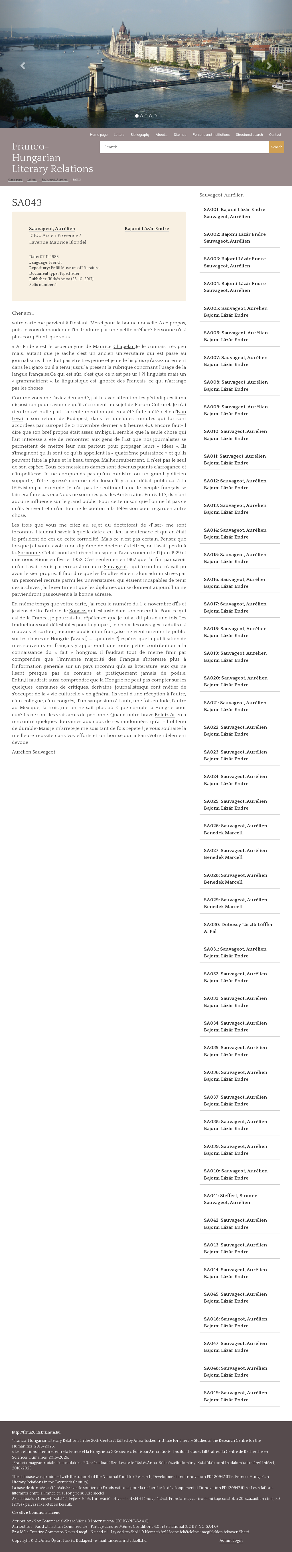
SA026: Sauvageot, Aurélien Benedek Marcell (235, 829)
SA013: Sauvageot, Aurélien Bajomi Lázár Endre (235, 509)
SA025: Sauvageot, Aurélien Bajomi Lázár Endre (235, 805)
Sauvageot (115, 566)
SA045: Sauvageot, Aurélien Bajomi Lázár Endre (235, 1298)
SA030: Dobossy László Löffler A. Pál (238, 928)
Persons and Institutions (211, 135)
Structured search (249, 135)
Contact (275, 135)
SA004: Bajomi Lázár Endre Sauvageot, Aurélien (235, 287)
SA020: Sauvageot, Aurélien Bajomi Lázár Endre (235, 681)
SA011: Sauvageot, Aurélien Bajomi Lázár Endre (235, 460)
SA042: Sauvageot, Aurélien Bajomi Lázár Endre (235, 1224)
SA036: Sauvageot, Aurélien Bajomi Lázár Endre (235, 1076)
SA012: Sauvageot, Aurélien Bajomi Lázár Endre (235, 484)
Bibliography (140, 135)
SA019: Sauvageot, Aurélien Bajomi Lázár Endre (235, 657)
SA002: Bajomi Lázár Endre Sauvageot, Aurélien (235, 238)
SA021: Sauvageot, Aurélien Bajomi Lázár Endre (235, 706)
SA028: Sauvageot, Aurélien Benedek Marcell (235, 879)
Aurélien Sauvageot (33, 752)
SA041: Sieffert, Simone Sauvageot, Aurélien (230, 1199)
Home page (99, 135)
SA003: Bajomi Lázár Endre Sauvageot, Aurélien (235, 262)
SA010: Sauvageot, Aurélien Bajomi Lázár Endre (235, 435)
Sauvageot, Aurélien (55, 179)
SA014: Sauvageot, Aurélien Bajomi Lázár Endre (235, 534)
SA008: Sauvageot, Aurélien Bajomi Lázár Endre (236, 386)
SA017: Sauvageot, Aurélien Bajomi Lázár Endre (235, 607)
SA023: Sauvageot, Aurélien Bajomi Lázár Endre (235, 755)
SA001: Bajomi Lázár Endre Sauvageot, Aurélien (234, 213)
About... (161, 135)
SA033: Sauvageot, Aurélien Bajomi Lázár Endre (235, 1002)
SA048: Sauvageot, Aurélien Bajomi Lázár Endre (235, 1372)
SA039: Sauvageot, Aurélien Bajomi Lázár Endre (235, 1150)
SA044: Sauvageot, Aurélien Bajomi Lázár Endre (235, 1273)
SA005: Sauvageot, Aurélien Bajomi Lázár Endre (235, 312)
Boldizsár (165, 714)
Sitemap (180, 135)
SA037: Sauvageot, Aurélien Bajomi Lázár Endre (235, 1101)
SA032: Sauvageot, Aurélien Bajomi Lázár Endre (235, 977)
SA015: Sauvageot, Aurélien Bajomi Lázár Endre (235, 558)
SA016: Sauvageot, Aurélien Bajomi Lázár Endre (235, 583)
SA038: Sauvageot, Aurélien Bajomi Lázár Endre (235, 1125)
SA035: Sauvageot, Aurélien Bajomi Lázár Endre (235, 1051)
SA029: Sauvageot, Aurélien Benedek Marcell (235, 903)
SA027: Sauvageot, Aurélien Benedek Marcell (235, 854)
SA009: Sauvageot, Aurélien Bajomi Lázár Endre (236, 410)
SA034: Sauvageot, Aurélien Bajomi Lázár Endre (235, 1027)
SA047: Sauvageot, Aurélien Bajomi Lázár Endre (235, 1347)
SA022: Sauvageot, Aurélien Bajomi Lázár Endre (235, 731)
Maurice (114, 346)
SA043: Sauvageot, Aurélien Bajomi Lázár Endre (235, 1248)
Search (276, 147)
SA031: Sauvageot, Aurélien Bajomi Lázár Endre (235, 953)
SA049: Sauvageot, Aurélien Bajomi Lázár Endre (235, 1396)
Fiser (156, 525)
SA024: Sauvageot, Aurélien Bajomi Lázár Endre (235, 780)
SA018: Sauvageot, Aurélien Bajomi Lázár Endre (235, 632)
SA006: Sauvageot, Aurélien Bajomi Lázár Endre (236, 336)
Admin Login (231, 1540)
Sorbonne (29, 552)
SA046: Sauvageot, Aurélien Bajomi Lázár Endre (235, 1322)
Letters (119, 135)
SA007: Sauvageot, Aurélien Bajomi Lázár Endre (235, 361)
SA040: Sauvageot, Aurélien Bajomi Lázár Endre (235, 1174)
